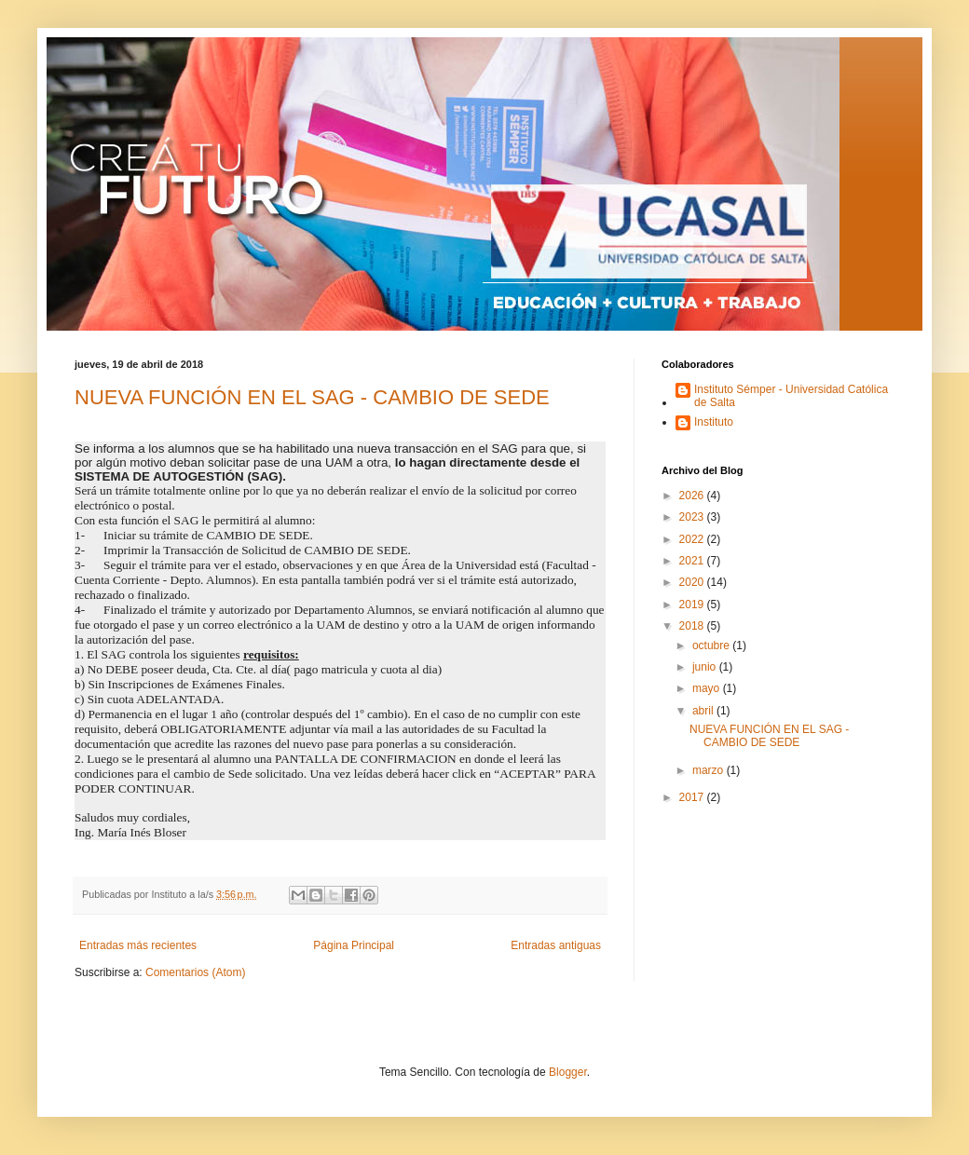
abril (704, 710)
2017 (693, 797)
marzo (709, 770)
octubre (712, 645)
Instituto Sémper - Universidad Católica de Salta (791, 396)
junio (705, 666)
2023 (693, 516)
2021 (693, 560)
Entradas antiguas (556, 945)
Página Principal (353, 945)
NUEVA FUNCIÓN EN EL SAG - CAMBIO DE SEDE (312, 397)
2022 (693, 539)
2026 (693, 495)
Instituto (713, 421)
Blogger (568, 1072)
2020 (693, 582)
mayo (707, 688)
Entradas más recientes (138, 945)
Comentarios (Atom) (195, 972)
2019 (693, 604)
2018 (693, 625)
